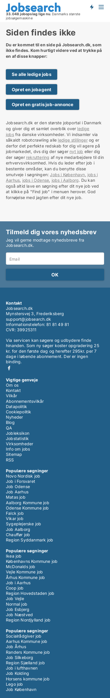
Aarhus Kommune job (27, 641)
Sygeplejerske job (23, 523)
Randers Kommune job (28, 652)
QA (9, 427)
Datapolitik (16, 406)
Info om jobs (18, 448)
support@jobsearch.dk (28, 319)
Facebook (9, 368)
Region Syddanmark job (29, 539)
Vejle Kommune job (24, 571)
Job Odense (18, 486)
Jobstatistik (17, 438)
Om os (12, 385)
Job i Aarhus (18, 582)
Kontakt (13, 390)
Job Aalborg (18, 529)
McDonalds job (20, 566)
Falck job (15, 513)
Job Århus (16, 646)
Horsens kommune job (28, 678)
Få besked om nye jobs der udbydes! (91, 7)
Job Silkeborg (19, 657)
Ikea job (14, 555)
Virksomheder (19, 443)
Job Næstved (19, 614)
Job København (21, 689)
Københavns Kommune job (31, 561)
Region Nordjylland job (28, 619)
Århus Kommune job (25, 577)
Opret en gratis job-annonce (42, 104)
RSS (10, 459)
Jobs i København (67, 174)
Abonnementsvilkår (25, 401)
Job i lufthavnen (22, 667)
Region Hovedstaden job (30, 593)
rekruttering (37, 157)
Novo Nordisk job (23, 475)
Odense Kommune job (27, 507)
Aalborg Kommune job (27, 502)
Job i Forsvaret (20, 481)
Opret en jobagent (31, 89)
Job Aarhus (17, 491)
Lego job (14, 684)
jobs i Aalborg (65, 180)
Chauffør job (18, 534)
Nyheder (14, 417)
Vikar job (14, 518)
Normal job (16, 604)
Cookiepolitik (18, 411)
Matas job (16, 497)
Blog (10, 422)
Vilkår (11, 395)
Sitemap (14, 454)
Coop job (15, 587)
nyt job (76, 151)
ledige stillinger (72, 139)
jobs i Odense (35, 180)
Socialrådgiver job (24, 636)
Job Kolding (17, 673)
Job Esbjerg (17, 609)
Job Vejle (15, 598)
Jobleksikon (17, 433)
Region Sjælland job (25, 662)
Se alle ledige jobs (31, 74)
